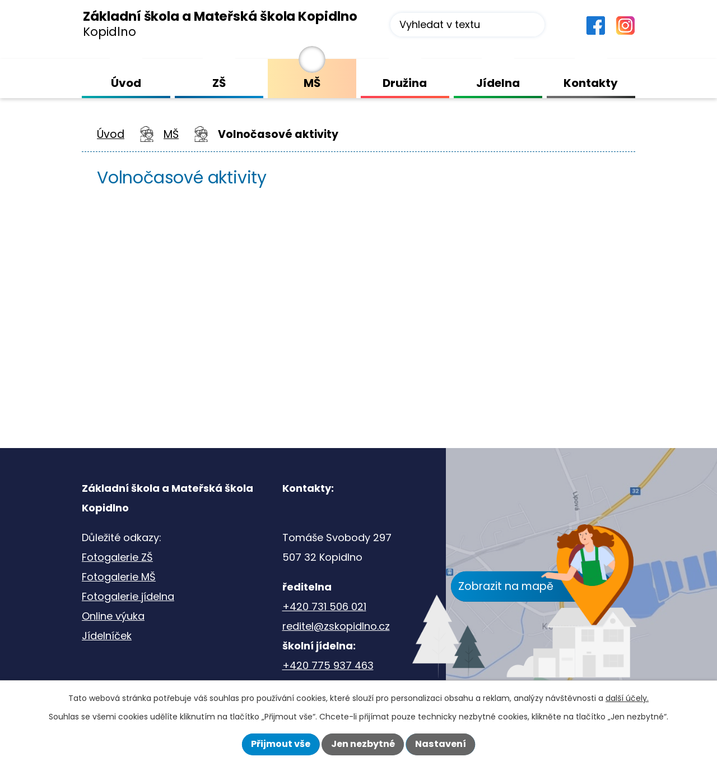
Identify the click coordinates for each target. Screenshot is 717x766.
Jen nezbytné (363, 743)
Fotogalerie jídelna (128, 596)
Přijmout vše (280, 743)
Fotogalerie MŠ (119, 577)
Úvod (110, 134)
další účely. (627, 698)
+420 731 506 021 (324, 606)
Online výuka (113, 616)
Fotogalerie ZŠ (117, 557)
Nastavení (440, 743)
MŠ (171, 134)
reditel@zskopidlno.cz (336, 626)
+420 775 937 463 (328, 665)
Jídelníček (107, 636)
